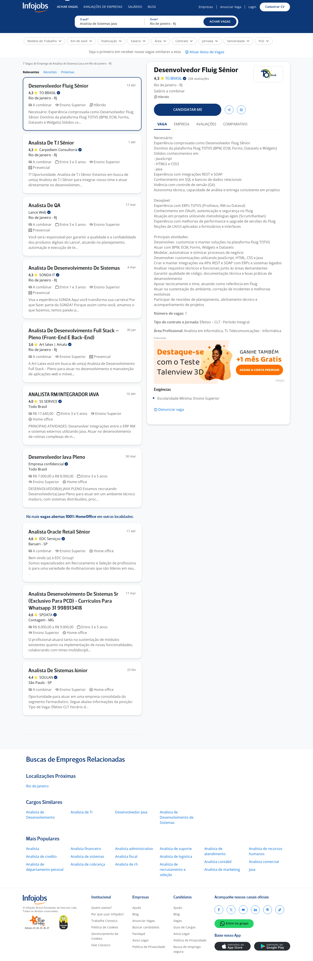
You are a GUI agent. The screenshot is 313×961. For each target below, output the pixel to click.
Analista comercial (264, 861)
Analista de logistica (176, 856)
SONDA (49, 275)
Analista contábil (217, 861)
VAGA (162, 124)
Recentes (50, 72)
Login (252, 7)
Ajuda (136, 908)
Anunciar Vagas (143, 921)
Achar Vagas (67, 7)
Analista (32, 848)
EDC (52, 538)
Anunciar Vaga (230, 7)
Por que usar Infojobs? (107, 914)
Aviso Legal (140, 940)
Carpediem (60, 149)
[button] (219, 21)
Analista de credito (41, 856)
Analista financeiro (86, 848)
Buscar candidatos (145, 927)
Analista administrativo (134, 848)
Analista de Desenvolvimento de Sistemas (176, 817)
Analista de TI (81, 812)
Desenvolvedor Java (131, 812)
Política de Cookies (104, 927)
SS (50, 401)
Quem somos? (101, 908)
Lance (39, 212)
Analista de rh (126, 864)
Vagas (177, 921)
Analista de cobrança (88, 864)
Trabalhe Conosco (104, 921)
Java (252, 869)
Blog (152, 7)
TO (49, 92)
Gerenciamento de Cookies (104, 936)
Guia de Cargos (184, 927)
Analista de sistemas (87, 856)
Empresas (206, 7)
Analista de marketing (222, 869)
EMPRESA (181, 124)
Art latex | (55, 344)
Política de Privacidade (148, 947)
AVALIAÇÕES (206, 124)
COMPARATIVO (235, 124)
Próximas (67, 72)
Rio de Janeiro (37, 786)
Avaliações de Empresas (102, 7)
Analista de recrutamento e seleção (173, 869)
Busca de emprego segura (187, 949)
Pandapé (138, 934)
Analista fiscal (126, 856)
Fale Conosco (100, 945)
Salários (135, 7)
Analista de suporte (176, 848)
